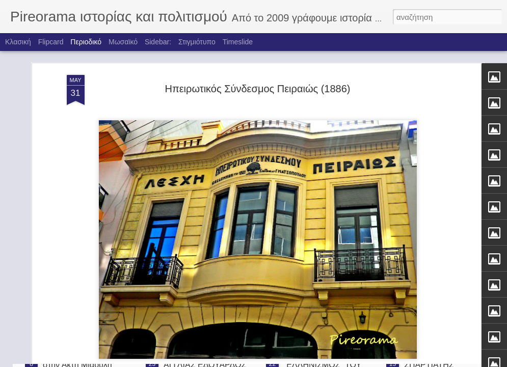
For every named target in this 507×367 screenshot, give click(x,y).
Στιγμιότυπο (197, 42)
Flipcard (51, 42)
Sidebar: (158, 42)
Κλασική (18, 42)
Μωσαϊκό (123, 42)
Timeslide (238, 42)
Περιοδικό (85, 42)
